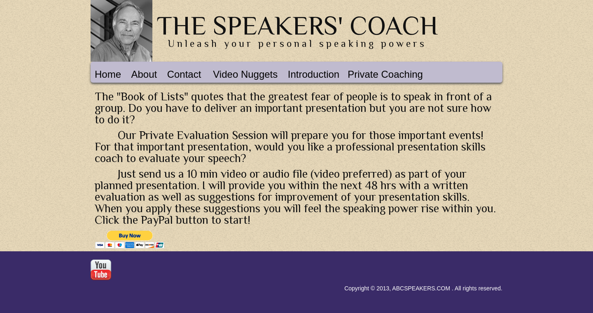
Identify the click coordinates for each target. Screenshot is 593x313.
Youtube (101, 270)
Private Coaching (385, 74)
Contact (184, 74)
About (144, 74)
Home (108, 74)
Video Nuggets (245, 74)
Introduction (313, 74)
